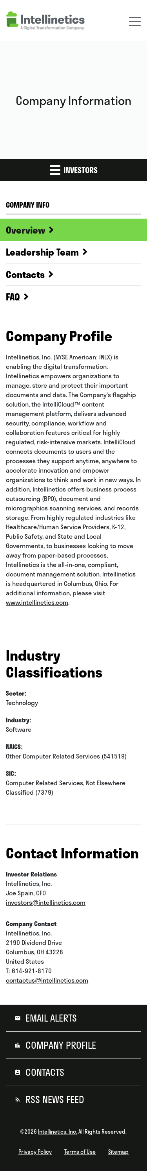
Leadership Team (42, 252)
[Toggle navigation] (135, 21)
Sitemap (118, 1151)
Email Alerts (50, 1018)
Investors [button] (74, 169)
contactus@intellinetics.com (47, 980)
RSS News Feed (53, 1099)
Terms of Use (80, 1151)
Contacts (25, 274)
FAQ (13, 297)
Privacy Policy (35, 1151)
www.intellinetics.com (37, 602)
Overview (25, 230)
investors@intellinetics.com (45, 902)
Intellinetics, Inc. (57, 1131)
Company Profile (59, 1045)
